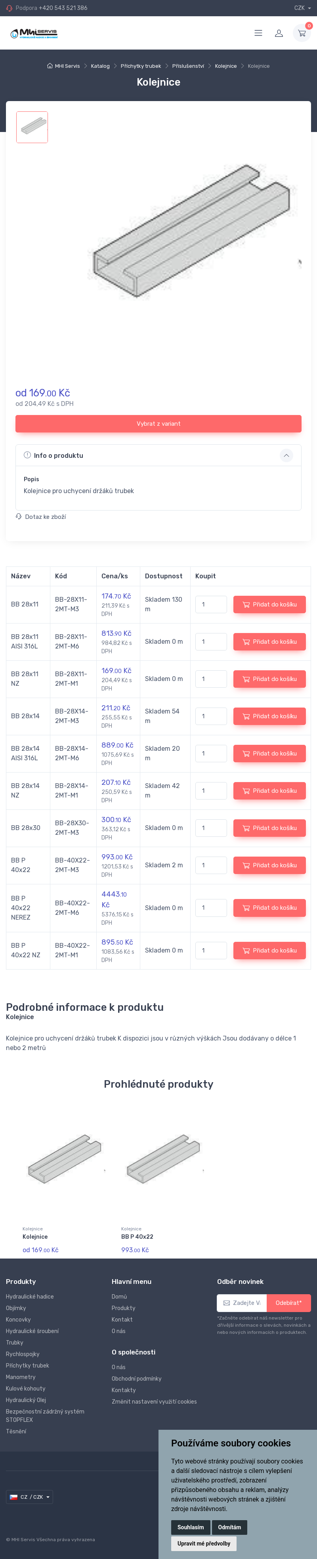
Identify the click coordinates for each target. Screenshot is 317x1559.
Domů (119, 1296)
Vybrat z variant (159, 423)
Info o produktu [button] (53, 455)
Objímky (16, 1308)
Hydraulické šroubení (32, 1331)
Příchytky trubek (141, 66)
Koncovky (18, 1319)
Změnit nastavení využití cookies (154, 1401)
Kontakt (122, 1319)
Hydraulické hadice (30, 1296)
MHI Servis (67, 66)
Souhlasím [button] (191, 1527)
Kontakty (124, 1390)
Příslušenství (188, 66)
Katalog (100, 66)
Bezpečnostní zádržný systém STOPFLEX (45, 1415)
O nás (119, 1331)
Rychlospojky (23, 1354)
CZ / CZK (27, 1497)
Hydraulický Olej (26, 1400)
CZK (300, 8)
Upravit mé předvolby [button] (204, 1543)
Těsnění (16, 1431)
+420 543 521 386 (63, 8)
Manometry (21, 1377)
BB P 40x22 (137, 1237)
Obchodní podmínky (137, 1378)
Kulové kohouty (26, 1388)
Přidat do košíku (270, 604)
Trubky (14, 1342)
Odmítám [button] (229, 1527)
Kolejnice (226, 66)
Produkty (124, 1308)
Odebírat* (289, 1302)
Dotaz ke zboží (41, 516)
